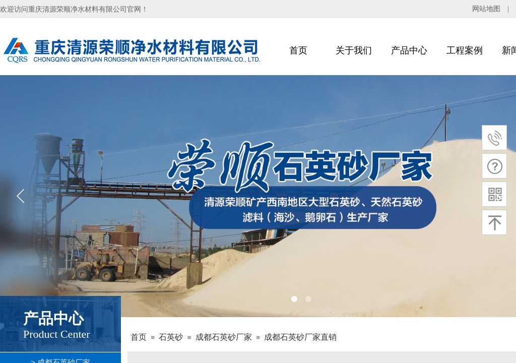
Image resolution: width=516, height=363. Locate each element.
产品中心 (409, 50)
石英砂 (171, 337)
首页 (298, 50)
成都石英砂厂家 (224, 337)
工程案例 (464, 50)
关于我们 (354, 50)
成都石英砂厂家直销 (300, 337)
